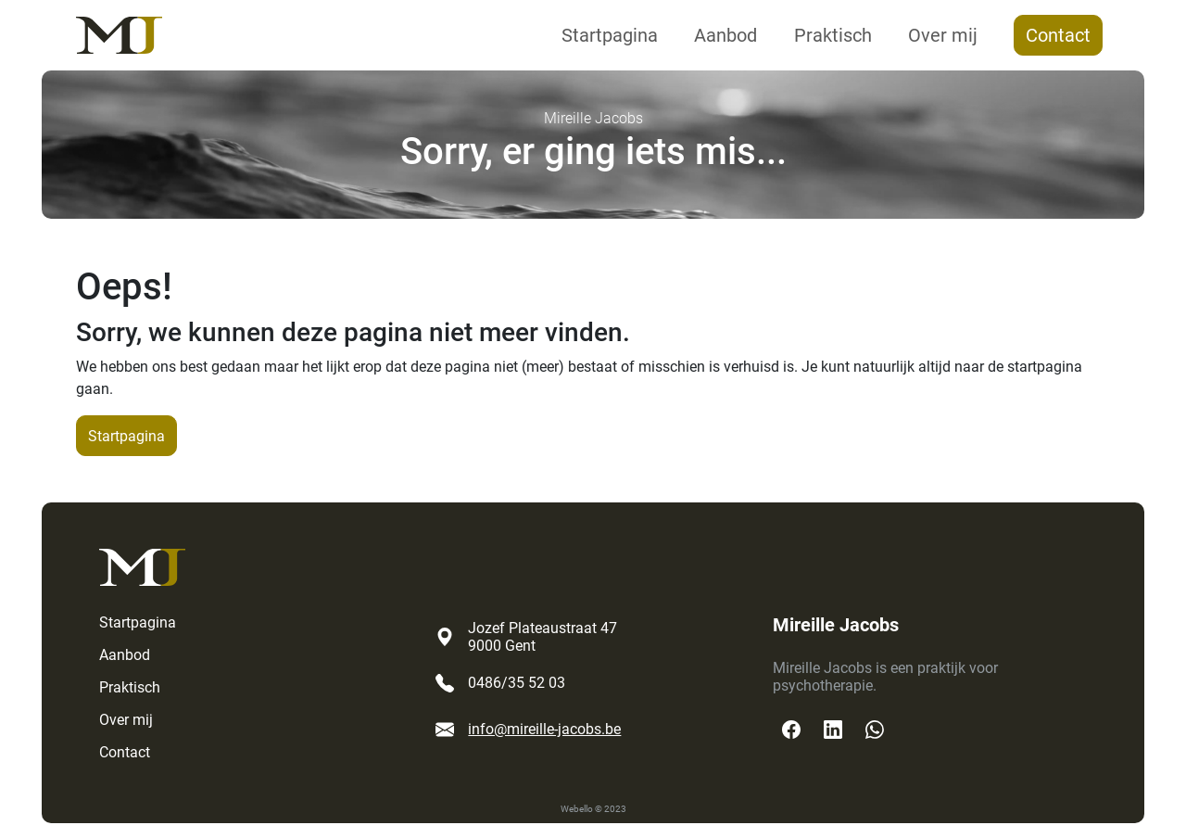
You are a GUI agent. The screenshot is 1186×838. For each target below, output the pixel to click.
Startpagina (609, 35)
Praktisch (833, 35)
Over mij (943, 35)
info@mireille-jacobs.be (544, 729)
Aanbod (725, 35)
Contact (1058, 35)
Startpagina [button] (126, 436)
